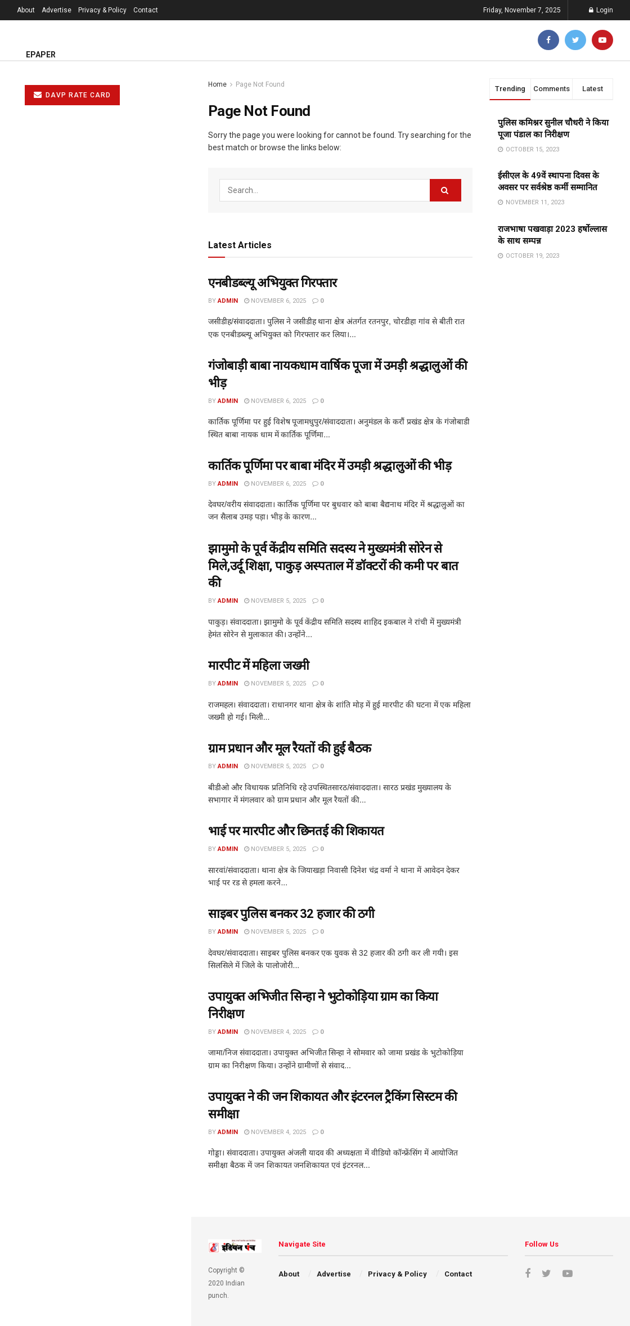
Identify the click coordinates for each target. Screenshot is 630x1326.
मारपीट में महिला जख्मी (49, 370)
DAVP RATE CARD (72, 95)
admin (228, 300)
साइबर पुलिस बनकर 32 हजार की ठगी (71, 500)
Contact (145, 10)
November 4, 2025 (275, 1032)
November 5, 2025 (275, 600)
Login (601, 10)
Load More (95, 742)
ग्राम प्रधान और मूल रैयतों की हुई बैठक (70, 414)
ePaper (41, 54)
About (26, 10)
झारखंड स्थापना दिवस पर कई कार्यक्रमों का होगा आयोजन (98, 693)
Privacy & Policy (102, 10)
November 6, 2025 (275, 300)
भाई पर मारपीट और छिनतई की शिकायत (75, 457)
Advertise (56, 10)
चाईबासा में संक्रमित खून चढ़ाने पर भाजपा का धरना (89, 650)
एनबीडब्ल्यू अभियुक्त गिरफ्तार (272, 283)
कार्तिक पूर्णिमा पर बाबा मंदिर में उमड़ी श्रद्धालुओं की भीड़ (329, 466)
